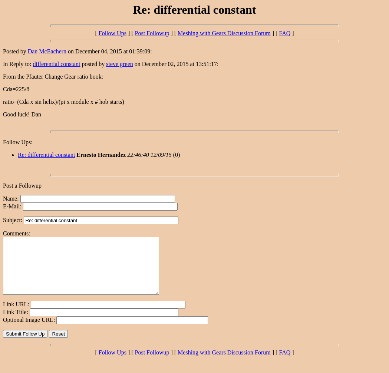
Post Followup (152, 33)
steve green (119, 64)
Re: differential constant (46, 155)
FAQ (284, 33)
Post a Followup (22, 185)
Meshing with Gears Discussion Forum (224, 33)
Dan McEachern (47, 51)
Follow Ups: (18, 142)
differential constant (56, 64)
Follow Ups (112, 33)
